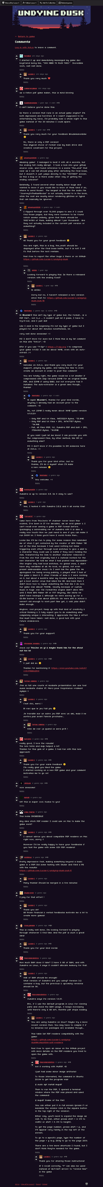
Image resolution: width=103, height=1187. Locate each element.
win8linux (28, 857)
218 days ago (38, 56)
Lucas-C (31, 74)
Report (38, 1184)
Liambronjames (30, 88)
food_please (29, 925)
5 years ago (41, 812)
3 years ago (43, 681)
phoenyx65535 (30, 158)
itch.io (17, 1184)
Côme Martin (29, 812)
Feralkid (27, 56)
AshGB (26, 797)
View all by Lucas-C (27, 1184)
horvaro (27, 739)
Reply (22, 70)
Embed (44, 1184)
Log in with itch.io (24, 48)
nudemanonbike (30, 103)
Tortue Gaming (30, 681)
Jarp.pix (27, 783)
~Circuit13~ (28, 516)
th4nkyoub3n (29, 490)
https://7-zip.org (57, 347)
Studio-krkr (29, 893)
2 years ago (43, 158)
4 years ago (37, 783)
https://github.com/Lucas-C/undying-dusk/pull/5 (46, 871)
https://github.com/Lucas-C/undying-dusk (46, 259)
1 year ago (43, 103)
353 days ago (44, 88)
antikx (34, 270)
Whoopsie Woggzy (32, 643)
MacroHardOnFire (31, 958)
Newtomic (28, 311)
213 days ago (42, 74)
